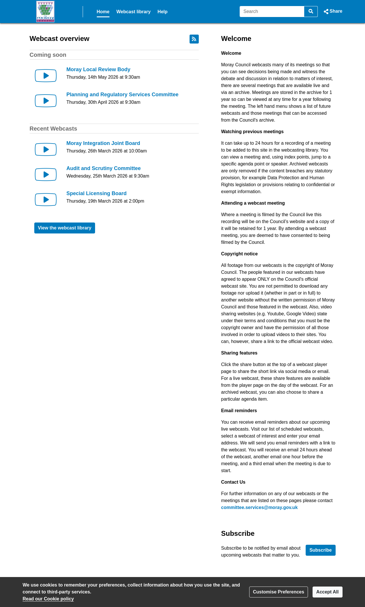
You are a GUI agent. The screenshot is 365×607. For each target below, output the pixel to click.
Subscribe (320, 550)
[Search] (272, 11)
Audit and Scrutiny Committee (104, 168)
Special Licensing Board (97, 193)
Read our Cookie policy (48, 598)
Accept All (327, 591)
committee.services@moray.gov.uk (259, 507)
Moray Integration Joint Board (103, 143)
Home (103, 11)
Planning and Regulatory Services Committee (123, 94)
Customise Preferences (278, 591)
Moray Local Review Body (99, 69)
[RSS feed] (194, 39)
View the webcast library (65, 227)
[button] (332, 11)
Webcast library (133, 11)
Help (163, 11)
